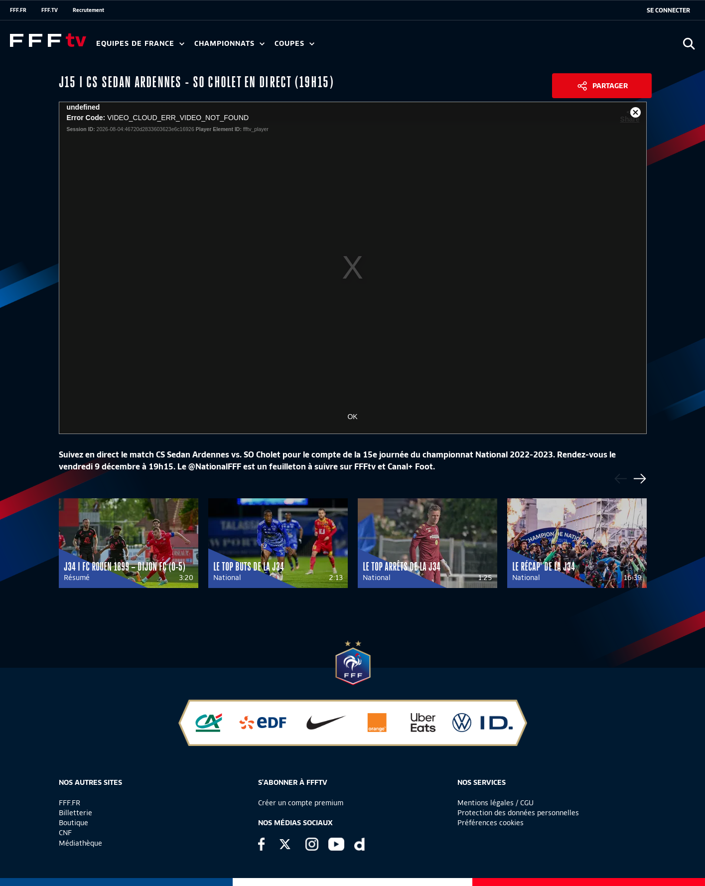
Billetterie (75, 813)
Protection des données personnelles (518, 813)
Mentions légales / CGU (495, 803)
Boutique (73, 823)
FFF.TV (49, 10)
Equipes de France (140, 43)
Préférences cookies (490, 823)
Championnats (229, 43)
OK (352, 417)
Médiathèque (80, 843)
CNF (65, 833)
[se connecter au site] (668, 10)
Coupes (294, 43)
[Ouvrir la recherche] (689, 43)
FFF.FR (18, 10)
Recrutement (88, 10)
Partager (610, 86)
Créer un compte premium (300, 803)
